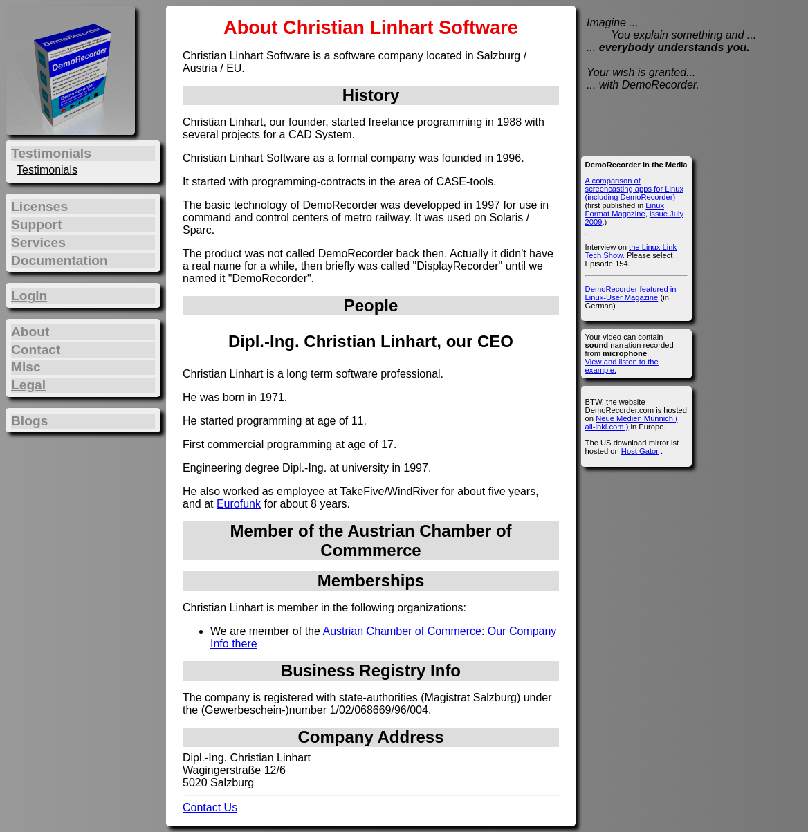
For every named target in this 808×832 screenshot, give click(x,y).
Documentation (59, 260)
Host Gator (640, 451)
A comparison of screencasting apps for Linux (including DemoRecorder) (634, 188)
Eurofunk (239, 504)
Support (36, 224)
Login (29, 295)
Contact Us (210, 807)
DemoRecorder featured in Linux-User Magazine (631, 293)
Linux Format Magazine (624, 209)
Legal (28, 385)
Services (38, 242)
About (30, 331)
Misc (26, 367)
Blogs (29, 421)
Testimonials (47, 170)
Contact (35, 349)
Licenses (39, 206)
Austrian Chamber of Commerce (401, 631)
